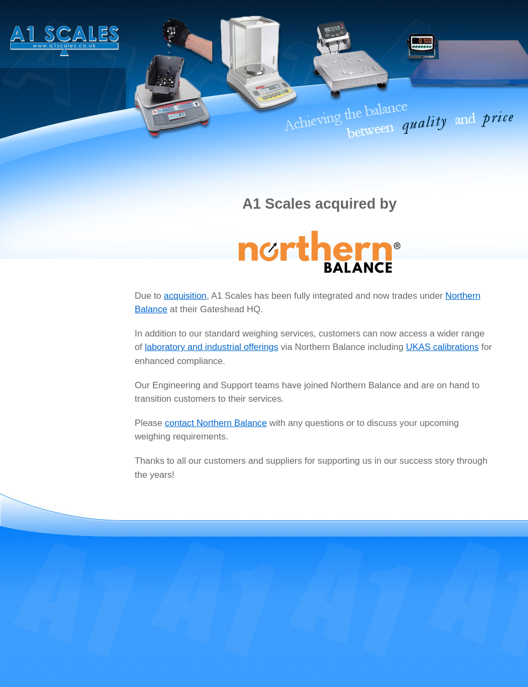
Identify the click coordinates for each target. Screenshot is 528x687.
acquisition (185, 296)
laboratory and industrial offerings (212, 347)
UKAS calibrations (442, 347)
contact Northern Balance (216, 423)
